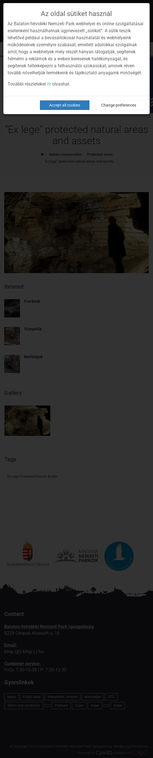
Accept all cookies (64, 105)
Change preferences (118, 105)
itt (49, 84)
